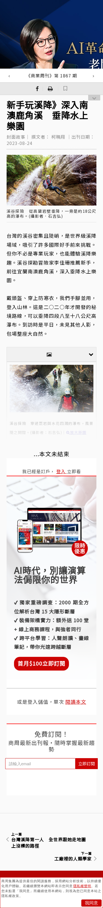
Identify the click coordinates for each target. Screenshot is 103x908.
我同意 (91, 903)
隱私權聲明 (82, 886)
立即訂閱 (86, 763)
